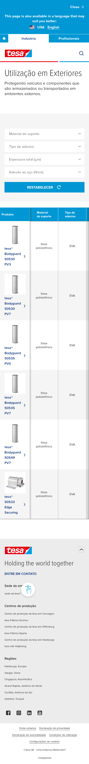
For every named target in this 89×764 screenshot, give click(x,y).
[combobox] (44, 134)
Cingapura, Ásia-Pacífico (18, 679)
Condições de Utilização (63, 734)
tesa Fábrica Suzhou (16, 620)
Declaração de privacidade (54, 728)
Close (77, 7)
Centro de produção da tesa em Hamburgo (29, 639)
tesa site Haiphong (15, 646)
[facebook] (8, 714)
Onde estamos (27, 728)
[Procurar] (81, 53)
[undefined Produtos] (10, 214)
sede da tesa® (13, 593)
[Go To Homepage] (4, 38)
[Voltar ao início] (81, 549)
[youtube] (40, 714)
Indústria (29, 38)
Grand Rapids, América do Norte (23, 685)
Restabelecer (44, 187)
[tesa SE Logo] (18, 53)
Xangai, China (12, 672)
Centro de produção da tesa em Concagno (29, 613)
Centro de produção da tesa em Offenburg (29, 626)
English (53, 27)
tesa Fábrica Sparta (16, 633)
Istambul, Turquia (14, 698)
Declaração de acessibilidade (29, 734)
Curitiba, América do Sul (18, 692)
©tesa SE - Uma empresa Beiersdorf (44, 749)
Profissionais (69, 38)
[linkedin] (29, 714)
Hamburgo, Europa (15, 666)
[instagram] (19, 714)
